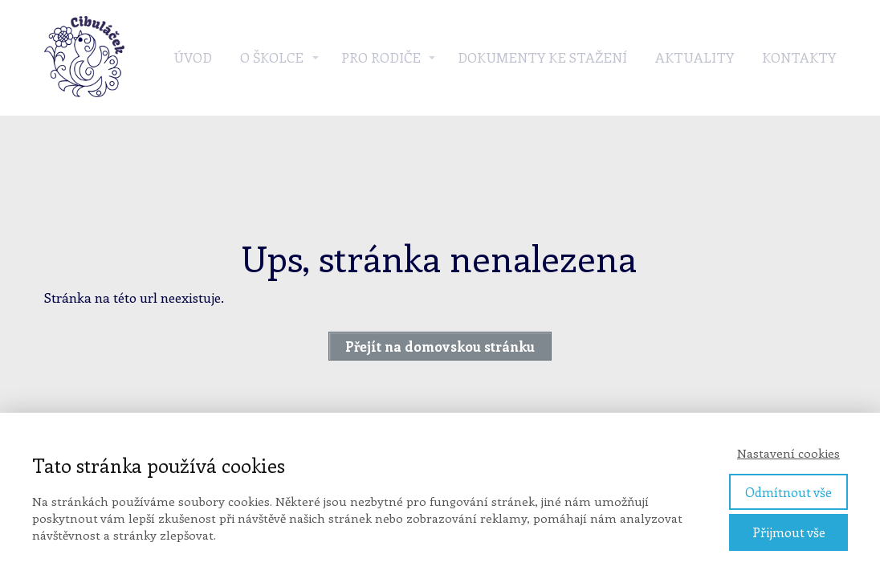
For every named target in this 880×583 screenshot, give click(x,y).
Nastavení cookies (788, 453)
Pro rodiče (381, 57)
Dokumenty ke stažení (542, 57)
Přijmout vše (788, 532)
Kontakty (799, 57)
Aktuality (694, 57)
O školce (272, 57)
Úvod (192, 57)
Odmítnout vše (788, 491)
